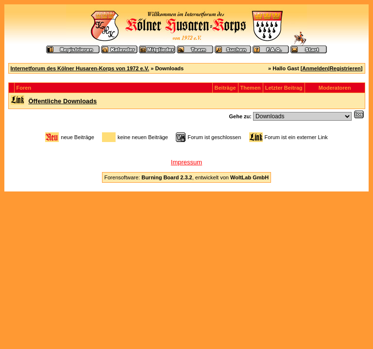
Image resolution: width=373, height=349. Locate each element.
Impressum (186, 162)
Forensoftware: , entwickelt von (186, 177)
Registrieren (345, 68)
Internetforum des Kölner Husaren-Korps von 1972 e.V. (80, 68)
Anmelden (315, 68)
